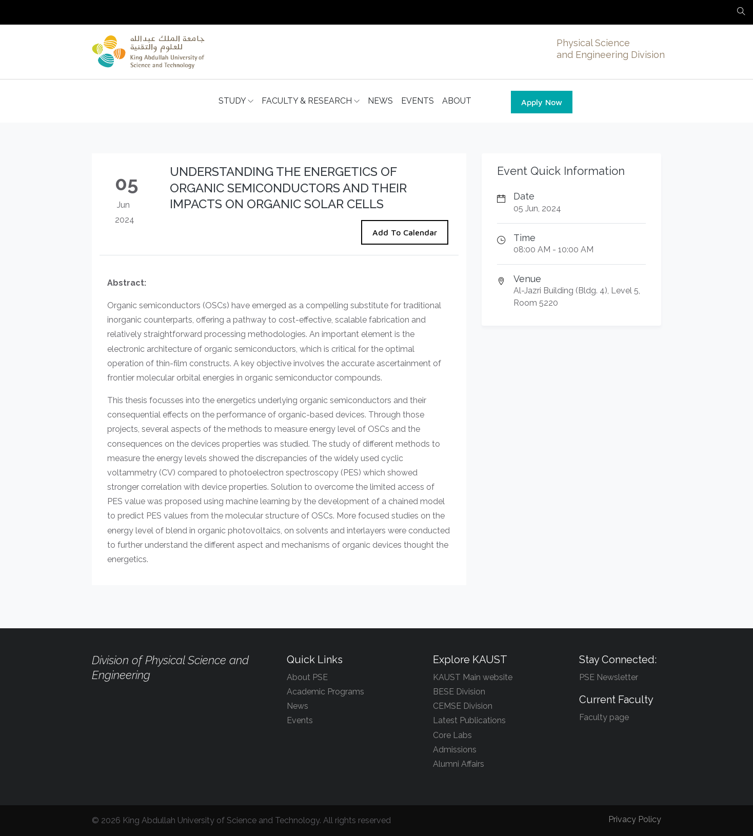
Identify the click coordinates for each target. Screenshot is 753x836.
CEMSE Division (462, 706)
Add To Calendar (404, 232)
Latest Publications (469, 720)
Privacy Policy (634, 819)
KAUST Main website (472, 677)
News (297, 706)
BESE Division (459, 691)
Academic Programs (325, 691)
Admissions (455, 749)
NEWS (380, 101)
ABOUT (456, 101)
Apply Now (541, 102)
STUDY (236, 101)
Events (300, 720)
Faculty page (604, 717)
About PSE (307, 677)
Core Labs (452, 735)
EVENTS (417, 101)
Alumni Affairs (458, 764)
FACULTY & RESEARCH (311, 101)
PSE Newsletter (608, 677)
